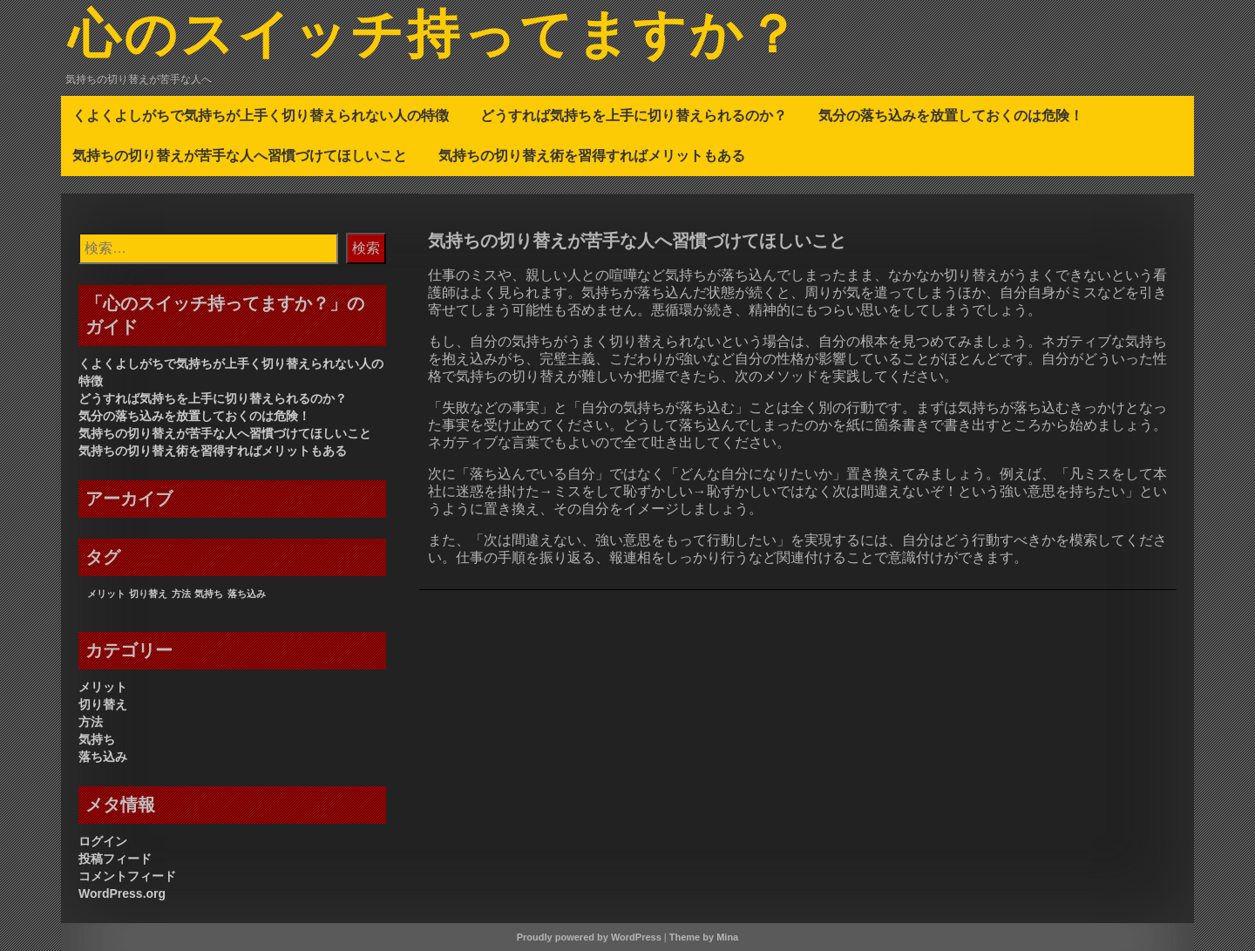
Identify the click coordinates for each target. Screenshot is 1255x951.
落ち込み (102, 757)
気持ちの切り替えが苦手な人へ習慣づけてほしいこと (239, 155)
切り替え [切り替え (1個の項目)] (148, 593)
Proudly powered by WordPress (589, 937)
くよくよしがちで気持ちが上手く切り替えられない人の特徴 (260, 115)
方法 (90, 722)
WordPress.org (122, 893)
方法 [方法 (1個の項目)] (181, 593)
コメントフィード (127, 876)
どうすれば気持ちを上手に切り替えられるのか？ (633, 115)
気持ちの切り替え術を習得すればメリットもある (591, 155)
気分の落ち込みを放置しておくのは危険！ (950, 115)
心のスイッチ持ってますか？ (435, 37)
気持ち (96, 739)
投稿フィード (115, 859)
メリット (102, 687)
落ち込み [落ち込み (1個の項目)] (246, 593)
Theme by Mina (703, 937)
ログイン (102, 841)
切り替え (102, 704)
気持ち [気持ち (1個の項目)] (208, 593)
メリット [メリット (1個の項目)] (106, 593)
